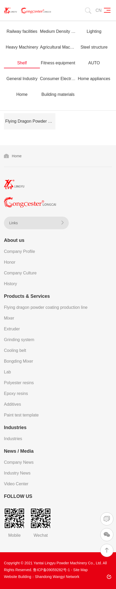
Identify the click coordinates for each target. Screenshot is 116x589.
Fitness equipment (58, 63)
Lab (7, 372)
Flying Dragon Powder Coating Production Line (30, 121)
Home (22, 94)
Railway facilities (22, 31)
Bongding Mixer (18, 361)
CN (99, 10)
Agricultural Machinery (58, 47)
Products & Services (27, 296)
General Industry (22, 78)
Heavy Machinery (22, 47)
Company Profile (19, 251)
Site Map (80, 570)
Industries (15, 427)
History (10, 284)
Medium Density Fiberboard (58, 31)
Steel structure (94, 47)
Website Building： (19, 577)
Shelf (22, 63)
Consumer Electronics (58, 78)
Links (36, 223)
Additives (12, 404)
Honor (9, 262)
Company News (19, 462)
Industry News (17, 473)
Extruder (12, 329)
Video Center (16, 484)
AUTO (94, 63)
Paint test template (21, 415)
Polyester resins (19, 382)
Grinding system (19, 339)
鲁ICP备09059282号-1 (51, 570)
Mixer (9, 318)
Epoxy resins (16, 393)
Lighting (94, 31)
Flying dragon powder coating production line (45, 307)
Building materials (58, 94)
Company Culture (20, 273)
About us (14, 240)
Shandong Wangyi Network (57, 577)
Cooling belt (15, 350)
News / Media (19, 451)
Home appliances (94, 78)
